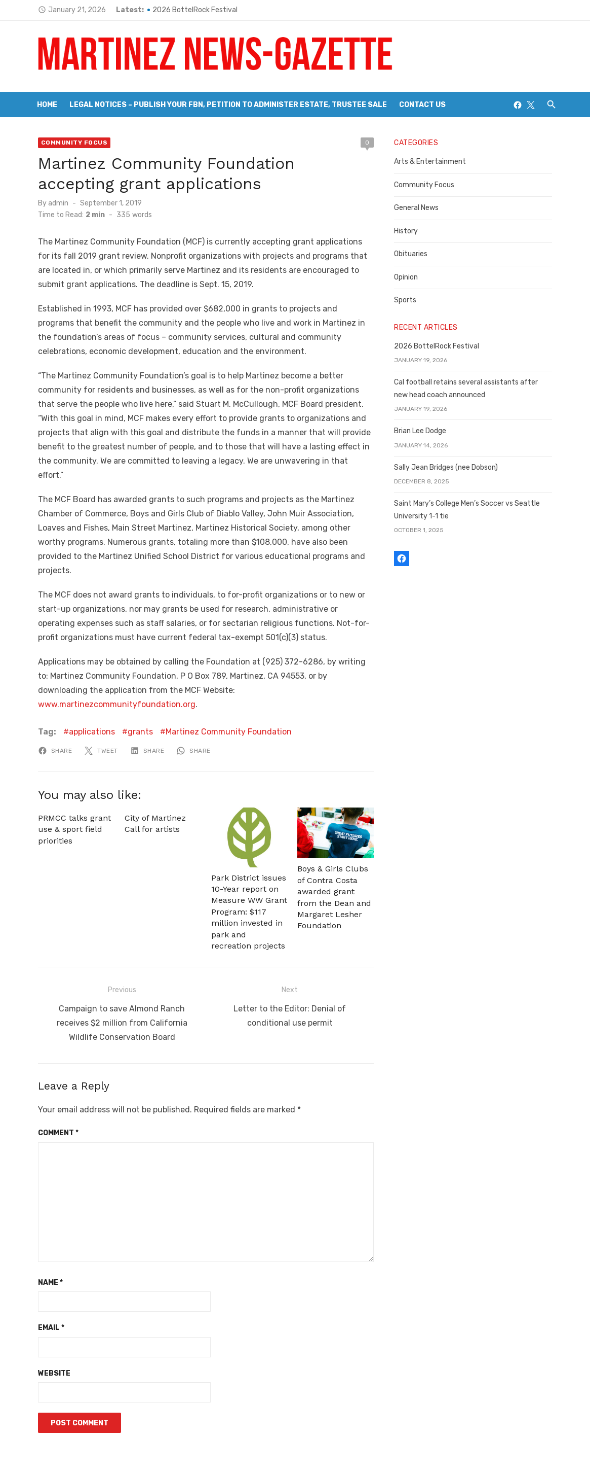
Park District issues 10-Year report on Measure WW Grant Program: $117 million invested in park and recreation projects (248, 870)
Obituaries (413, 254)
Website (48, 1328)
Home (47, 104)
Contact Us (422, 104)
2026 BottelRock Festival (188, 10)
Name (44, 1238)
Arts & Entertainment (432, 161)
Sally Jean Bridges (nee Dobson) (448, 467)
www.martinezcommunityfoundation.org (243, 662)
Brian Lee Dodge (423, 431)
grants (134, 689)
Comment (52, 1088)
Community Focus (68, 142)
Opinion (408, 277)
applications (86, 689)
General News (419, 207)
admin (52, 203)
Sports (408, 300)
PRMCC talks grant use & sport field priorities (68, 786)
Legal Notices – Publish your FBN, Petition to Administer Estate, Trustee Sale (228, 104)
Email (45, 1283)
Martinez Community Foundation (223, 689)
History (408, 231)
